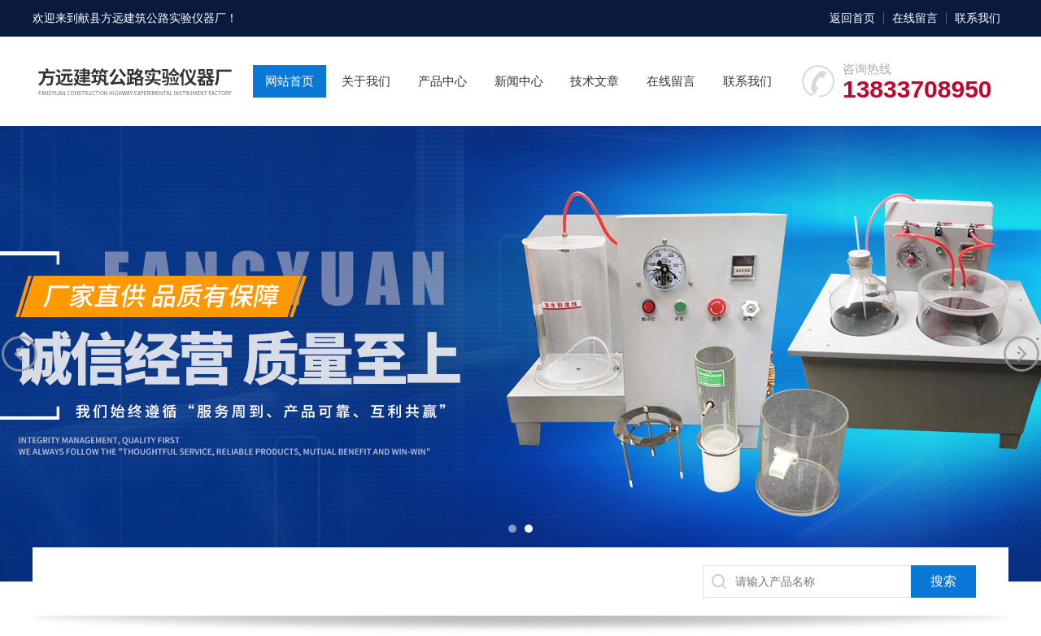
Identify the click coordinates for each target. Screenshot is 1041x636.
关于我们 (366, 81)
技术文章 (594, 81)
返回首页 (852, 17)
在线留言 (915, 17)
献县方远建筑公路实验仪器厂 (152, 17)
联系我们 (977, 17)
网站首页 (289, 81)
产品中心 (442, 81)
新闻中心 (518, 81)
